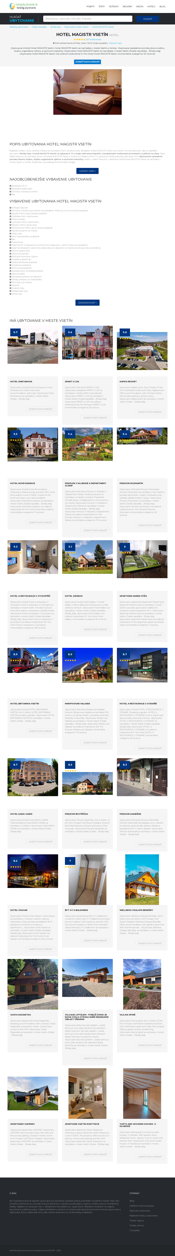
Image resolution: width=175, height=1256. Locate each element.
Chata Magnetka (20, 1015)
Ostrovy (114, 6)
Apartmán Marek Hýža (133, 596)
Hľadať (147, 19)
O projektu (135, 1230)
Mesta (139, 6)
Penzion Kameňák (130, 814)
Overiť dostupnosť (87, 61)
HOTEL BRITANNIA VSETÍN (24, 704)
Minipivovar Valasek (77, 704)
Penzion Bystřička (76, 814)
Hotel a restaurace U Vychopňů (30, 596)
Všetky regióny (137, 1220)
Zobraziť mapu (115, 43)
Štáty (102, 6)
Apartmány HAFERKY (22, 1124)
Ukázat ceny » (87, 171)
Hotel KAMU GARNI (21, 814)
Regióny (127, 6)
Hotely (151, 6)
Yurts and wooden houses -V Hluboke (138, 1125)
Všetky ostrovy (137, 1225)
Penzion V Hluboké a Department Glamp (85, 484)
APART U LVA (72, 381)
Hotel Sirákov (74, 596)
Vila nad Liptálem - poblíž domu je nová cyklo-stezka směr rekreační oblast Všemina (87, 1017)
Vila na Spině (127, 1015)
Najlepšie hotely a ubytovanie (144, 1215)
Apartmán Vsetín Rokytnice (82, 1124)
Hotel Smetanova (21, 381)
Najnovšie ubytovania (140, 1211)
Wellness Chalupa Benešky (136, 910)
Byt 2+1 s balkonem (76, 910)
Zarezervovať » (87, 302)
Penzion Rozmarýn (131, 483)
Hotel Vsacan (18, 910)
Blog (162, 6)
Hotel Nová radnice (22, 483)
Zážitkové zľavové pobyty (142, 1206)
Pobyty (91, 6)
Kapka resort (128, 381)
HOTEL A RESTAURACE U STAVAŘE (138, 704)
